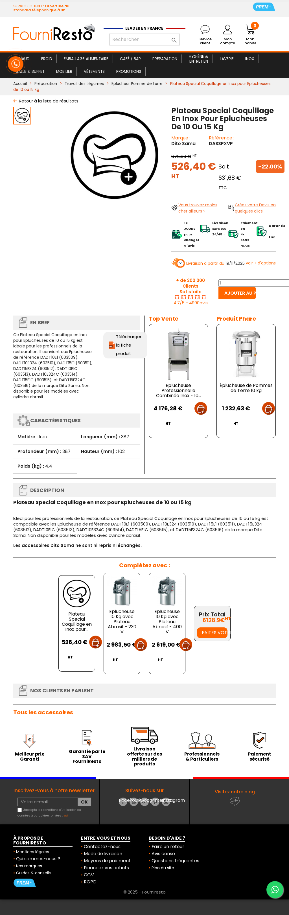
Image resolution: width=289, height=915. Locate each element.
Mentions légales (32, 852)
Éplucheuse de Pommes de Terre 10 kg (246, 388)
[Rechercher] (144, 39)
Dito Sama (183, 143)
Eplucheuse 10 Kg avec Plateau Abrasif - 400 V (167, 621)
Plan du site (163, 868)
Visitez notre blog (235, 792)
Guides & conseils (33, 873)
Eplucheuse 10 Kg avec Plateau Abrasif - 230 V (122, 621)
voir (66, 815)
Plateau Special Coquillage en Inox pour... (77, 621)
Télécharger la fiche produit (128, 345)
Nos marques (29, 866)
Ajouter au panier (240, 293)
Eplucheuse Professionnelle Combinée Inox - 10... (178, 390)
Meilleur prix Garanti (29, 756)
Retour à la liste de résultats (48, 101)
